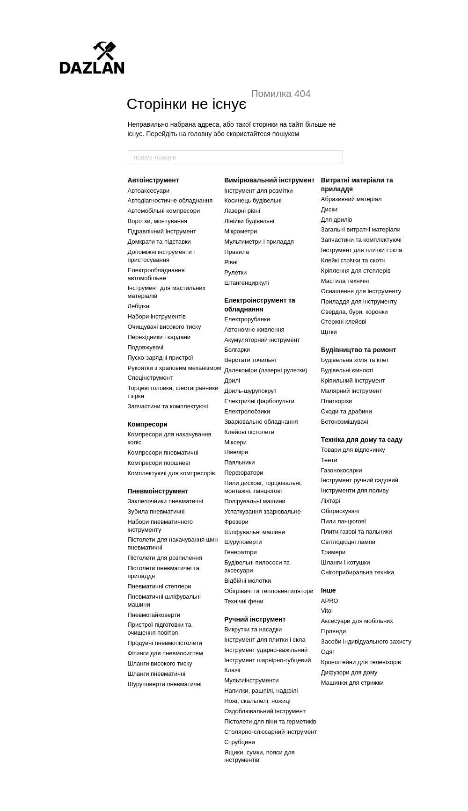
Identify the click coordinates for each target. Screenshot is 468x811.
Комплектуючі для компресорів (171, 473)
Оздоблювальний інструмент (265, 711)
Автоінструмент (153, 180)
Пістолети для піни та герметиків (270, 721)
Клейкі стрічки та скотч (353, 260)
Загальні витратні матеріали (361, 229)
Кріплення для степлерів (356, 270)
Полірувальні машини (254, 501)
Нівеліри (236, 452)
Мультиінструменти (251, 680)
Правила (236, 251)
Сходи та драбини (346, 411)
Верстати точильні (250, 359)
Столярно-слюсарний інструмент (270, 731)
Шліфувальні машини (254, 532)
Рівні (231, 262)
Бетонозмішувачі (344, 421)
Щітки (329, 331)
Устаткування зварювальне (262, 511)
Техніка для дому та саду (361, 439)
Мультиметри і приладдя (259, 241)
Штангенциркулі (246, 282)
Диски (329, 209)
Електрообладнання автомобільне (156, 274)
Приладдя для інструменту (359, 301)
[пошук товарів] (335, 157)
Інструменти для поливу (355, 490)
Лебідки (138, 306)
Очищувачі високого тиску (164, 326)
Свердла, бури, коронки (354, 311)
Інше (328, 590)
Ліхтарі (330, 500)
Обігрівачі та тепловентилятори (269, 590)
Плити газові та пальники (356, 531)
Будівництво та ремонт (358, 350)
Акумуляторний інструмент (262, 339)
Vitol (327, 610)
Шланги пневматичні (157, 673)
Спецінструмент (150, 377)
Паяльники (239, 462)
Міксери (235, 442)
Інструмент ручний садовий (359, 480)
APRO (329, 600)
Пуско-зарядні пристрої (160, 357)
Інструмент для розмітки (258, 190)
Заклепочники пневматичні (166, 501)
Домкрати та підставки (159, 241)
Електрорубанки (247, 319)
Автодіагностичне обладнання (170, 200)
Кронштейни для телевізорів (361, 662)
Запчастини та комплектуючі (168, 406)
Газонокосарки (341, 470)
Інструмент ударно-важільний (265, 649)
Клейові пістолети (249, 431)
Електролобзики (247, 411)
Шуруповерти (243, 541)
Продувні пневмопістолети (165, 642)
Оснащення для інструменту (361, 291)
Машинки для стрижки (352, 682)
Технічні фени (243, 601)
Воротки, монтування (158, 220)
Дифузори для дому (349, 672)
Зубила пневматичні (156, 511)
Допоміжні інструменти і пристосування (161, 255)
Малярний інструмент (351, 390)
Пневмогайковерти (154, 614)
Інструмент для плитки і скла (264, 639)
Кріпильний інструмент (353, 380)
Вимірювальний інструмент (269, 180)
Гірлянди (333, 631)
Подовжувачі (146, 347)
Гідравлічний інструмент (162, 231)
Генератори (240, 552)
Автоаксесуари (149, 190)
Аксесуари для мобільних (357, 620)
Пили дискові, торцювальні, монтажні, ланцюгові (263, 486)
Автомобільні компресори (164, 210)
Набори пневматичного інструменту (160, 525)
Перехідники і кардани (159, 336)
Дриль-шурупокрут (250, 390)
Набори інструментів (157, 316)
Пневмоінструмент (158, 491)
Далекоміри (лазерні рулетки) (265, 370)
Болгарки (237, 349)
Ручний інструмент (254, 619)
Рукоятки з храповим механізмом (174, 367)
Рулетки (235, 272)
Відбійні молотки (247, 580)
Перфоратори (243, 472)
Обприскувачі (340, 510)
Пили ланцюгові (343, 521)
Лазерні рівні (242, 210)
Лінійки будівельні (249, 220)
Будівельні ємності (347, 370)
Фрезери (236, 521)
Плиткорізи (336, 401)
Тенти (329, 459)
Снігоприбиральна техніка (358, 572)
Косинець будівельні (253, 200)
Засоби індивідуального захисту (366, 641)
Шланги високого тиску (160, 663)
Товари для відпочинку (353, 449)
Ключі (232, 669)
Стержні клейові (343, 321)
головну (200, 134)
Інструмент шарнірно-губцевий (267, 660)
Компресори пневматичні (163, 452)
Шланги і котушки (345, 562)
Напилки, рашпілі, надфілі (261, 690)
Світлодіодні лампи (348, 541)
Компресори (148, 424)
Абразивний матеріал (351, 199)
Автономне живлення (254, 329)
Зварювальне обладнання (261, 421)
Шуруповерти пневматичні (165, 684)
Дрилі (232, 380)
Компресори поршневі (159, 462)
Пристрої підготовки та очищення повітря (159, 628)
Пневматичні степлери (159, 586)
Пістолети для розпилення (165, 557)
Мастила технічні (345, 280)
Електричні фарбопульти (259, 401)
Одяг (328, 651)
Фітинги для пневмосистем (165, 653)
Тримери (333, 552)
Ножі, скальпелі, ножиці (257, 700)
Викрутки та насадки (253, 629)
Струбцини (239, 742)
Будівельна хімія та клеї (354, 359)
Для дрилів (336, 219)
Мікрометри (240, 231)
